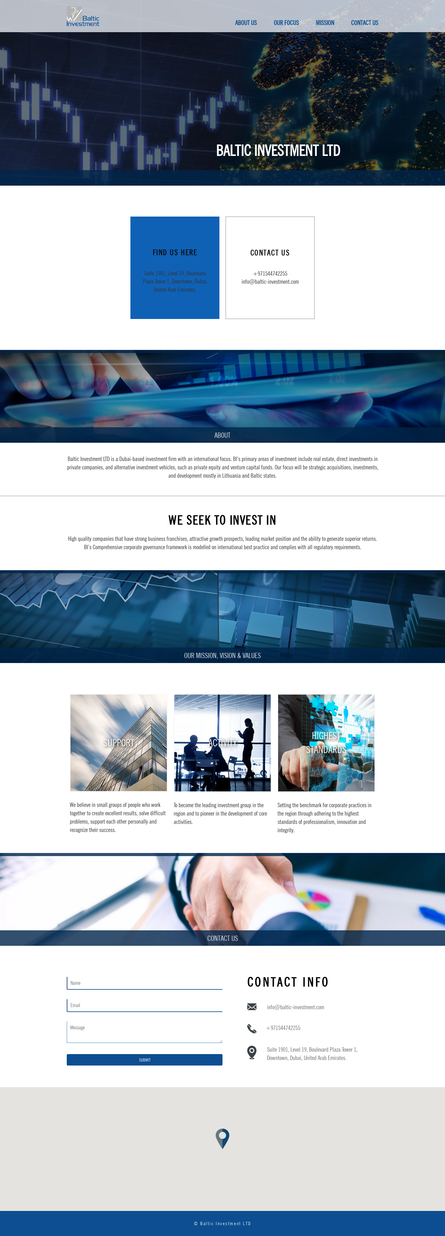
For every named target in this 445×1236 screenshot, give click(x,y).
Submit (144, 1059)
